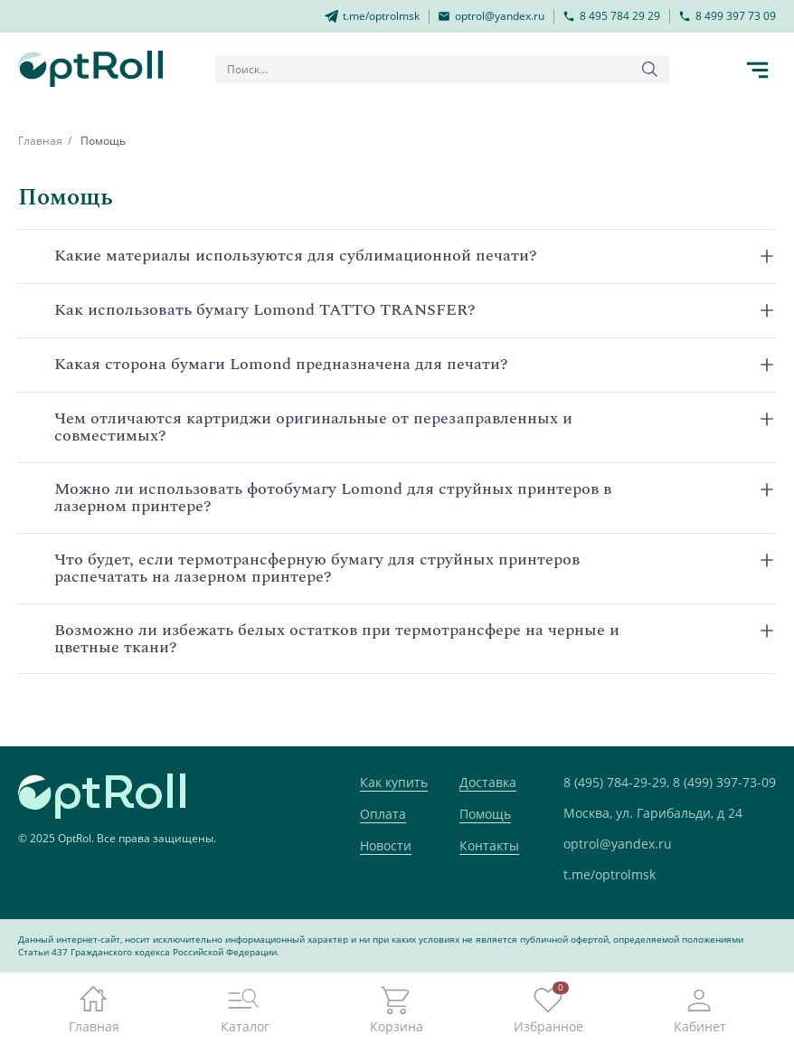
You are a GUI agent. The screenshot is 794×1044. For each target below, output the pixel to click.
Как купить (394, 782)
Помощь (485, 813)
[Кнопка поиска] (650, 70)
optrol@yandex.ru (617, 843)
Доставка (487, 782)
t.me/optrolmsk (609, 874)
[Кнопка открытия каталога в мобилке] (758, 70)
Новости (385, 845)
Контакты (489, 845)
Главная (40, 140)
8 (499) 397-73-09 (724, 782)
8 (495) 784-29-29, (616, 782)
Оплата (383, 813)
